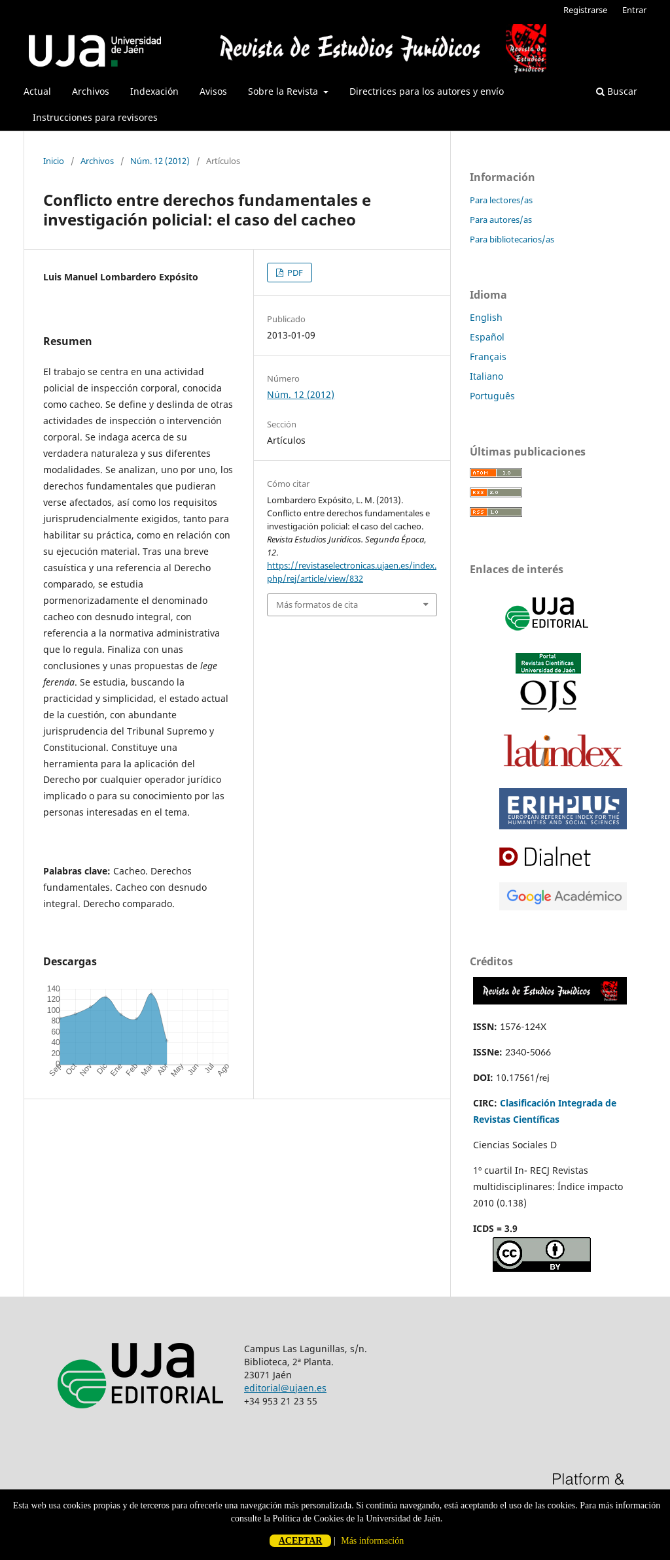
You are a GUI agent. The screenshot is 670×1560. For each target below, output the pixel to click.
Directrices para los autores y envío (426, 91)
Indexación (154, 91)
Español (487, 337)
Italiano (486, 376)
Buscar (616, 91)
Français (488, 356)
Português (492, 396)
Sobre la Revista (284, 91)
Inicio (53, 161)
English (486, 317)
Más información (372, 1541)
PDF (294, 272)
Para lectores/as (501, 200)
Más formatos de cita (317, 604)
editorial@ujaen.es (285, 1388)
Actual (37, 91)
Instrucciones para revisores (95, 117)
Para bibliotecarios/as (512, 239)
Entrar (634, 10)
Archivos (90, 91)
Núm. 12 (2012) (160, 161)
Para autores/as (501, 219)
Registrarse (585, 10)
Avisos (213, 91)
